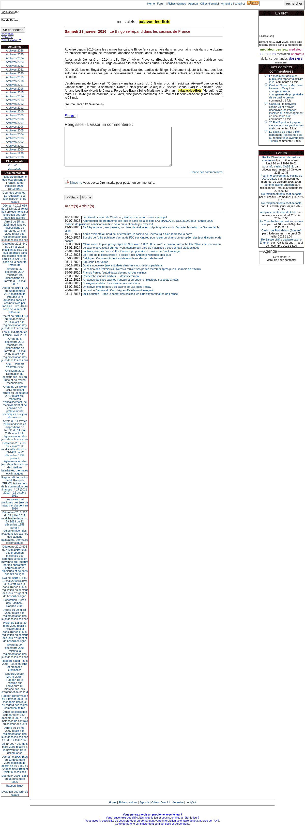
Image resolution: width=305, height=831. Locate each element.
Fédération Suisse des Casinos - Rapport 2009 (15, 602)
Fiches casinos (176, 3)
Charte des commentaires (207, 179)
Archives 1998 (15, 157)
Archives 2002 (15, 141)
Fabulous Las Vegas (95, 269)
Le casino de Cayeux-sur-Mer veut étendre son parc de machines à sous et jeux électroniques (141, 255)
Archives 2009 (15, 115)
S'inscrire (76, 190)
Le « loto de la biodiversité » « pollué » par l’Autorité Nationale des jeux (127, 262)
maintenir (281, 62)
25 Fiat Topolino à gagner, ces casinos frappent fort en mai (286, 125)
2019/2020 (14, 168)
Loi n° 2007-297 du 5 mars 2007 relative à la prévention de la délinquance (15, 748)
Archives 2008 (15, 119)
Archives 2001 (15, 145)
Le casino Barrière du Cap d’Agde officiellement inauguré (118, 297)
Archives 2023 (15, 61)
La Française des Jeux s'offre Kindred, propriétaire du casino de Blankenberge (131, 258)
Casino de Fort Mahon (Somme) (281, 230)
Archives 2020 (15, 73)
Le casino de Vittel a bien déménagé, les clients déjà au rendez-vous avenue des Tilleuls (286, 136)
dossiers (295, 58)
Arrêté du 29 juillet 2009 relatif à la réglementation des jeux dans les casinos (15, 614)
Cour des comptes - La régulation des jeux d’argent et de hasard (15, 197)
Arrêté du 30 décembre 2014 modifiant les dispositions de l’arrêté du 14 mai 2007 (15, 276)
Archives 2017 (15, 84)
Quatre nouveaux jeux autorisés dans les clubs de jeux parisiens (123, 273)
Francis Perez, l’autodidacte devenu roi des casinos (115, 280)
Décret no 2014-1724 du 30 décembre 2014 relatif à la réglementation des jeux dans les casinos (15, 322)
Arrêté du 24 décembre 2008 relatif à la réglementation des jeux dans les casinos (15, 650)
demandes (280, 58)
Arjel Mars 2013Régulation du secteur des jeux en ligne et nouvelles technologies (15, 376)
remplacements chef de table (278, 212)
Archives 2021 (15, 69)
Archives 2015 (15, 92)
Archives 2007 (15, 122)
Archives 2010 (15, 111)
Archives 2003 (15, 138)
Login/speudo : (10, 11)
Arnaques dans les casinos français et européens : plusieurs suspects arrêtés (131, 287)
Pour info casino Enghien (278, 184)
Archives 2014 (15, 96)
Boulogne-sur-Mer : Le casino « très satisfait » (111, 290)
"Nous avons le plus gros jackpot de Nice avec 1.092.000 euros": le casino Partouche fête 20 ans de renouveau (152, 251)
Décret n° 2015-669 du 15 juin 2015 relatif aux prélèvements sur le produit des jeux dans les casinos (14, 211)
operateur (297, 54)
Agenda (193, 3)
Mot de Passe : (10, 20)
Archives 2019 (15, 77)
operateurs (267, 54)
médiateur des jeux (274, 49)
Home (151, 3)
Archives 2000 (15, 149)
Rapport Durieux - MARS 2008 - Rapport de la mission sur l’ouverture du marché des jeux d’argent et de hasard (15, 682)
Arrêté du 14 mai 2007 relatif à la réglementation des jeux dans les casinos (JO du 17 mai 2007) (15, 733)
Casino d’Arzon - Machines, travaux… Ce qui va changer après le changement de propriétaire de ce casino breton (286, 91)
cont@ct (240, 3)
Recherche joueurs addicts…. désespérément (111, 283)
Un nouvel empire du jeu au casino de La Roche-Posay (117, 294)
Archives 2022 (15, 65)
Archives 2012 (15, 103)
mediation (283, 54)
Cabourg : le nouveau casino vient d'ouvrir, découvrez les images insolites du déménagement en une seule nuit (286, 109)
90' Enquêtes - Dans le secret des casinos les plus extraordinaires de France (130, 301)
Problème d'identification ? (11, 39)
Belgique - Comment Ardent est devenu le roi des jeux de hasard (123, 265)
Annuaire (226, 3)
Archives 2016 (15, 88)
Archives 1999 (15, 153)
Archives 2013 (15, 99)
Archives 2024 (15, 58)
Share (70, 116)
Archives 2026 (15, 50)
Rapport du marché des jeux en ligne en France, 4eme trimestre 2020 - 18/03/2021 (14, 182)
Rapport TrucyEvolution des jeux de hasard (15, 790)
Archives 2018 (15, 80)
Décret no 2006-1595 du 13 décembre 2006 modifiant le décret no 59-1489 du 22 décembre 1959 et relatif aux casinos (15, 764)
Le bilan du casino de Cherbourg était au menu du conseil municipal (125, 224)
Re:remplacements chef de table (281, 193)
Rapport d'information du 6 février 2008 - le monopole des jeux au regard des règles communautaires (15, 701)
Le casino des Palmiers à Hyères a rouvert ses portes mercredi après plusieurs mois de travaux (142, 276)
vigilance (266, 58)
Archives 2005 (15, 130)
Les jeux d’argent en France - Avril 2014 (14, 333)
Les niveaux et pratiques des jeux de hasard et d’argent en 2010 (15, 504)
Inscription (7, 34)
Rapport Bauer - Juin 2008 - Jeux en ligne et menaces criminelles (15, 665)
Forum (161, 3)
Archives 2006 (15, 126)
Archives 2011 (15, 107)
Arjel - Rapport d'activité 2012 (15, 365)
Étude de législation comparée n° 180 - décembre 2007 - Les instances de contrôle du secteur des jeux (15, 717)
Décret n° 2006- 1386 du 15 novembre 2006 (15, 778)
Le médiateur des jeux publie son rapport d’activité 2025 (286, 78)
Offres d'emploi (209, 3)
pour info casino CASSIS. (278, 166)
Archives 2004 (15, 134)
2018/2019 (14, 164)
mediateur (295, 49)
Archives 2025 (15, 54)
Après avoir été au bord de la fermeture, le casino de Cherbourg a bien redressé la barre (137, 241)
